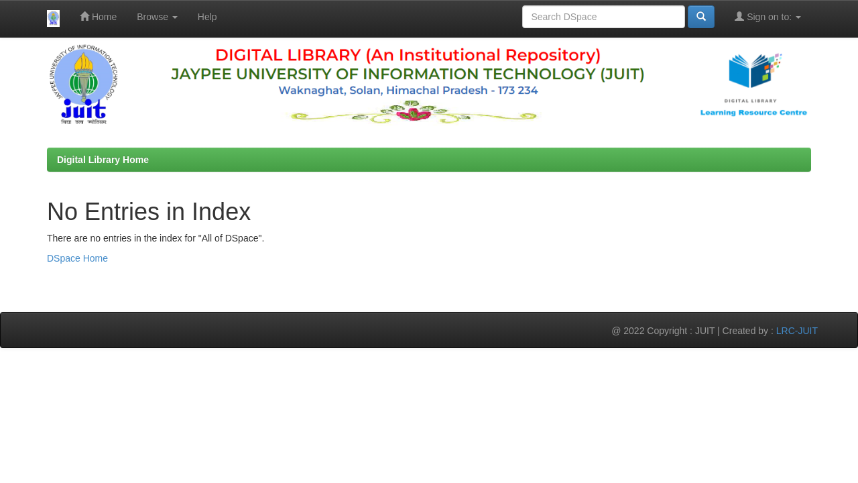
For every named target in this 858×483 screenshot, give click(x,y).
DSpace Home (77, 258)
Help (207, 16)
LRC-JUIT (797, 330)
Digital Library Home (103, 159)
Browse (157, 16)
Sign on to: (768, 16)
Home (98, 16)
